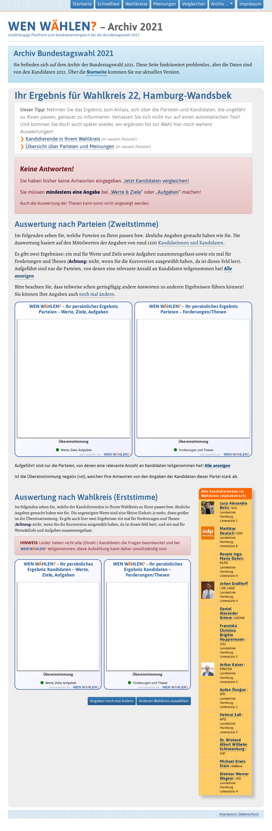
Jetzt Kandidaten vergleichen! (156, 181)
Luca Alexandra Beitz (233, 505)
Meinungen (164, 4)
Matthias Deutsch (228, 530)
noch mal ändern (96, 294)
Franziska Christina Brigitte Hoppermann (232, 632)
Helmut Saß (230, 714)
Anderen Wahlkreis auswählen (163, 701)
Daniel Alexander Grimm (229, 613)
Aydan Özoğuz (233, 689)
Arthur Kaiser (232, 664)
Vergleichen (193, 4)
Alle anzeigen (217, 465)
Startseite (82, 4)
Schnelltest (108, 4)
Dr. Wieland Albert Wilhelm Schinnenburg (233, 744)
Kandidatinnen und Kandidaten (190, 242)
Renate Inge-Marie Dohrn (231, 556)
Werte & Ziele (126, 192)
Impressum (250, 4)
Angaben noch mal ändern (111, 701)
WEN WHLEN (52, 26)
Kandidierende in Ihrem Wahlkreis (63, 139)
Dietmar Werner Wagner (234, 776)
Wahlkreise (136, 4)
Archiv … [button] (220, 4)
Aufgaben (168, 192)
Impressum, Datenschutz (239, 814)
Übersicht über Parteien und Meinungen (70, 146)
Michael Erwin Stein (233, 763)
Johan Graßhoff (234, 583)
